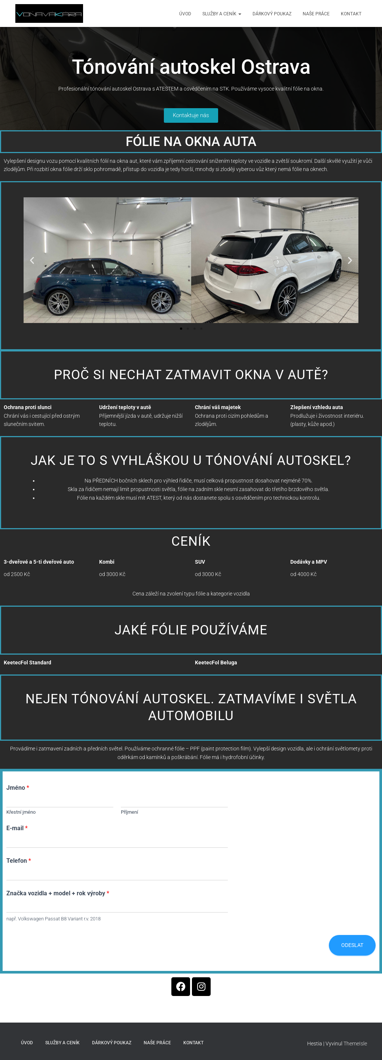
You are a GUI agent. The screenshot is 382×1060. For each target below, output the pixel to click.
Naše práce (316, 13)
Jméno (17, 787)
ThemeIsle (355, 1044)
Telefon (18, 860)
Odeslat (352, 945)
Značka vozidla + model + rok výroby (57, 893)
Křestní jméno (21, 812)
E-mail (17, 828)
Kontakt (351, 13)
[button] (32, 260)
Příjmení (129, 812)
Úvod (185, 13)
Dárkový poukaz (272, 13)
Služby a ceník (221, 13)
